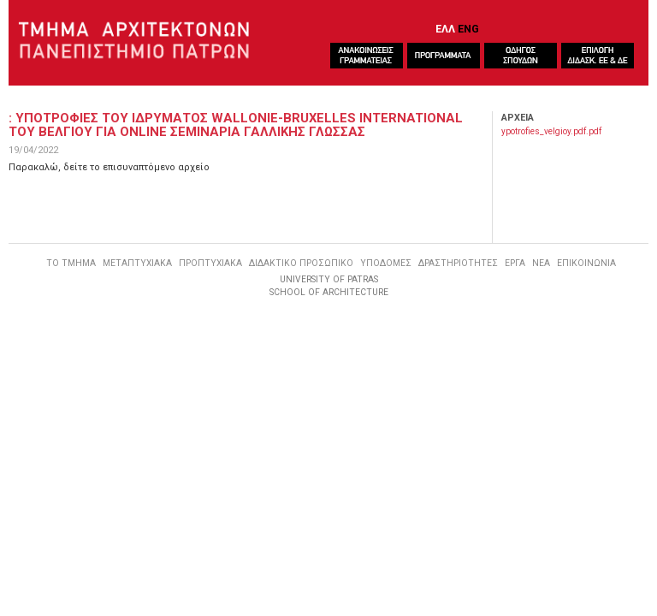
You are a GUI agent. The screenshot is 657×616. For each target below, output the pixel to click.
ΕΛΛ (445, 28)
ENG (468, 28)
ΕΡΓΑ (515, 263)
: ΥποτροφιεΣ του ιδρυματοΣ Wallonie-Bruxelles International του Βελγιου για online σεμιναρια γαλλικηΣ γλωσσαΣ (236, 124)
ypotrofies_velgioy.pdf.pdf (551, 131)
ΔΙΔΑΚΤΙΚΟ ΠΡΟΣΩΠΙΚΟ (301, 263)
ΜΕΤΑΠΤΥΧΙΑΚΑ (137, 263)
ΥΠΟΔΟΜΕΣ (385, 263)
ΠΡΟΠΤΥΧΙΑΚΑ (210, 263)
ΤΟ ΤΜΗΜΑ (71, 263)
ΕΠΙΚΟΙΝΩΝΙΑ (586, 263)
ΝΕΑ (541, 263)
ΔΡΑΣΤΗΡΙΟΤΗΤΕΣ (458, 263)
